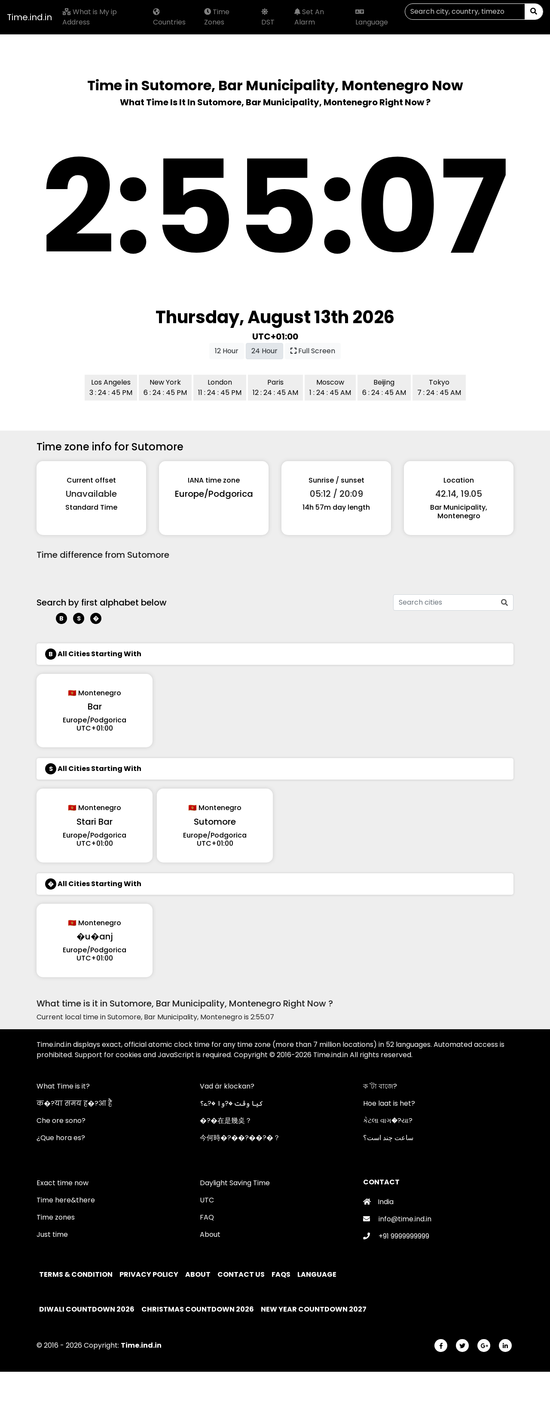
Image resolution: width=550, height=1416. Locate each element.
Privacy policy (149, 1274)
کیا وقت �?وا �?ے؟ (231, 1103)
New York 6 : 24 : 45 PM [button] (165, 387)
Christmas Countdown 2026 (197, 1309)
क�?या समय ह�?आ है (74, 1103)
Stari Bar (94, 822)
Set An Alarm (309, 17)
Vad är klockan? (227, 1086)
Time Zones (216, 17)
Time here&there (66, 1200)
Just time (52, 1234)
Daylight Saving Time (235, 1183)
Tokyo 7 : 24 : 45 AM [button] (439, 387)
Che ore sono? (61, 1120)
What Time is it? (63, 1086)
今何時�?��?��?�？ (240, 1138)
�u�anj (94, 936)
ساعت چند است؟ (388, 1138)
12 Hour (226, 351)
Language (371, 17)
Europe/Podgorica (214, 494)
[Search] (465, 11)
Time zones (56, 1217)
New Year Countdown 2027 (314, 1309)
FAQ (207, 1217)
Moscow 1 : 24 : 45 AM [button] (330, 387)
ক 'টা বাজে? (380, 1086)
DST (268, 17)
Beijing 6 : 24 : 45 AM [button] (384, 387)
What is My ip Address (89, 17)
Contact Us (241, 1274)
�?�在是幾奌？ (226, 1120)
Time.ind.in (29, 17)
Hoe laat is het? (389, 1103)
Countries (169, 17)
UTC (207, 1200)
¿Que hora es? (61, 1138)
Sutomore (215, 822)
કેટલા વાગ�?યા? (387, 1120)
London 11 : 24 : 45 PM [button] (219, 387)
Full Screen (312, 351)
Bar (95, 706)
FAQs (282, 1274)
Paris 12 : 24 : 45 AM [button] (275, 387)
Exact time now (63, 1183)
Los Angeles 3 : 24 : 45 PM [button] (110, 387)
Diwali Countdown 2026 (86, 1309)
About (210, 1234)
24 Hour (264, 351)
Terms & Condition (76, 1274)
